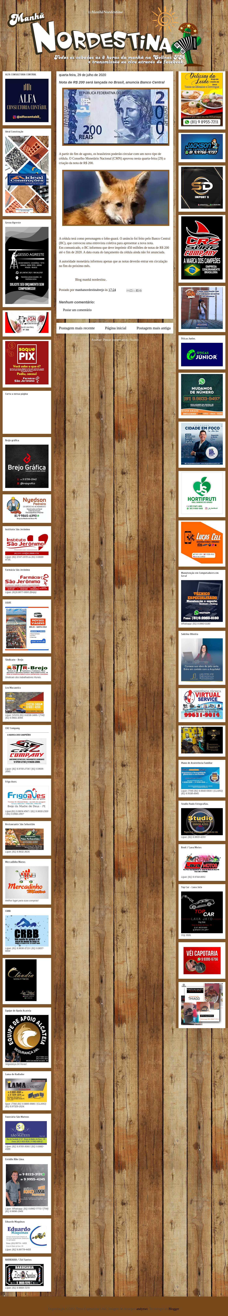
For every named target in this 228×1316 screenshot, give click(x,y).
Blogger (174, 1309)
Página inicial (115, 328)
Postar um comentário (77, 310)
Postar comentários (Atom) (120, 340)
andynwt (142, 1309)
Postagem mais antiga (154, 328)
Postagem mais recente (77, 328)
